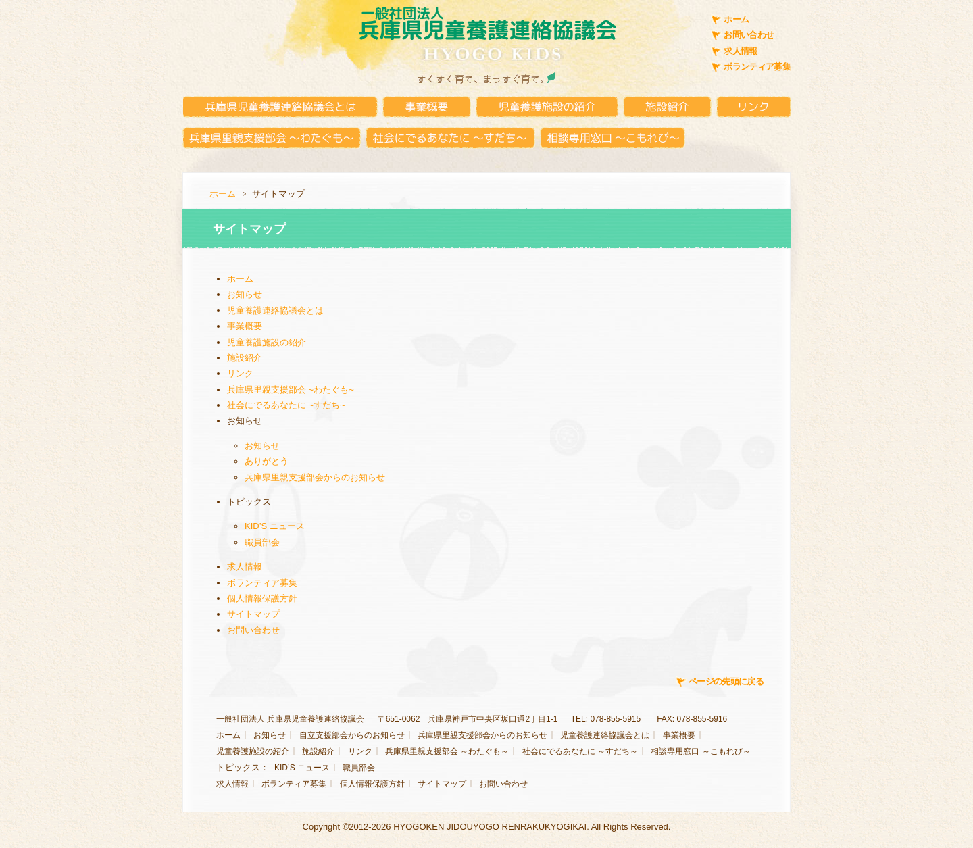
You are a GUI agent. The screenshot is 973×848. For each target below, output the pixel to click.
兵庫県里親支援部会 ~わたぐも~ (290, 389)
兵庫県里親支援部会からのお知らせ (315, 477)
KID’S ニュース (275, 526)
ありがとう (267, 461)
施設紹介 (244, 358)
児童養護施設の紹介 (266, 342)
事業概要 (244, 326)
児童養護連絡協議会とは (275, 310)
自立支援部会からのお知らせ (352, 735)
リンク (240, 373)
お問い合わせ (749, 35)
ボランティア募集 (757, 66)
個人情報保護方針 (262, 598)
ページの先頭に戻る (726, 681)
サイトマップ (253, 614)
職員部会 (262, 542)
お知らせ (244, 294)
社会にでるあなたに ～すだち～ (580, 751)
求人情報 (740, 51)
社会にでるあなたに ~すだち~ (286, 405)
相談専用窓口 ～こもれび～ (700, 751)
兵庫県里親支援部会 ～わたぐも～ (447, 751)
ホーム (736, 19)
